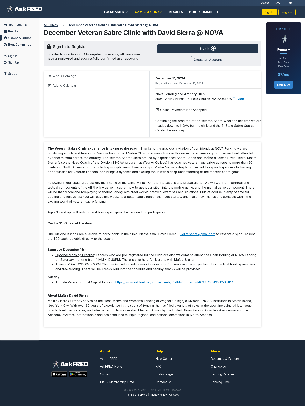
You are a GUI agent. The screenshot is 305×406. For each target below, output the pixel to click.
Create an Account (208, 60)
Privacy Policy (158, 394)
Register (287, 12)
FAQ (277, 2)
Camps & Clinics (149, 12)
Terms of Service (136, 394)
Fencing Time (220, 382)
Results (176, 12)
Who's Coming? (62, 76)
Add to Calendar (62, 85)
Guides (105, 374)
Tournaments (116, 12)
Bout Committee (204, 12)
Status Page (164, 374)
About (265, 2)
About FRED (108, 359)
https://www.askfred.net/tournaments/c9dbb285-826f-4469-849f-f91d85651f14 (174, 282)
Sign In (269, 12)
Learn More (283, 84)
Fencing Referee (222, 374)
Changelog (218, 366)
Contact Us (163, 382)
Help (290, 2)
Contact (174, 394)
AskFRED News (111, 366)
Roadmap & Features (225, 359)
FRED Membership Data (117, 382)
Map (238, 99)
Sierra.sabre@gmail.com (197, 234)
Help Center (163, 359)
